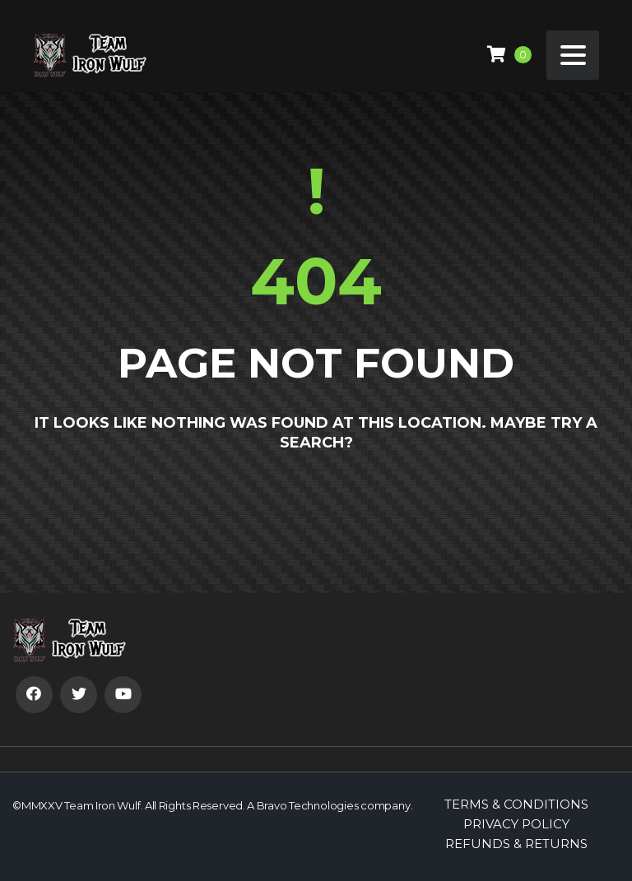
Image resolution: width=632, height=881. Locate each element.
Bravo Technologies (308, 805)
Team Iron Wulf (102, 805)
